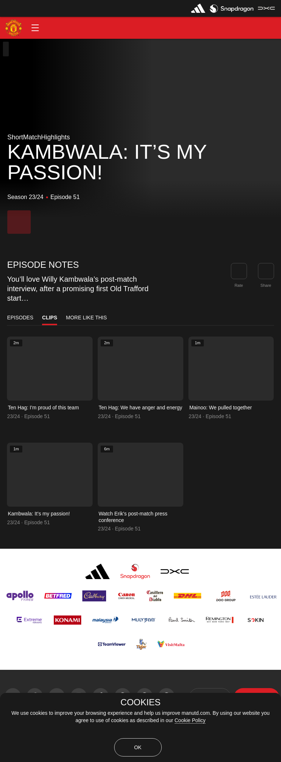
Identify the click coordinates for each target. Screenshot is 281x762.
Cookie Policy (190, 720)
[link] (266, 271)
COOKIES (140, 702)
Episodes (20, 317)
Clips (49, 317)
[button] (35, 28)
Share (266, 285)
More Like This (86, 317)
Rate (239, 285)
